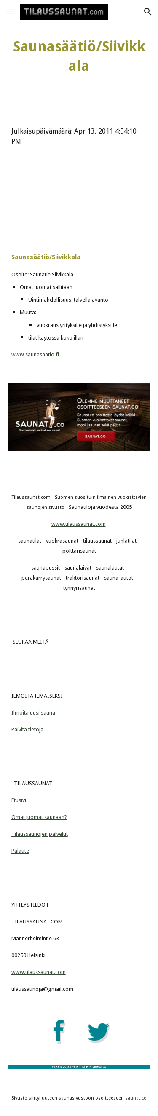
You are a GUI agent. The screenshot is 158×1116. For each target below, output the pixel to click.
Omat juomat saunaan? (39, 817)
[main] (79, 56)
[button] (10, 11)
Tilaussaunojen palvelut (39, 834)
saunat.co (136, 1098)
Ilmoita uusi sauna (33, 712)
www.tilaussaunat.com (78, 524)
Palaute (20, 851)
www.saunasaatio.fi (35, 354)
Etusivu (19, 800)
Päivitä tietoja (27, 729)
